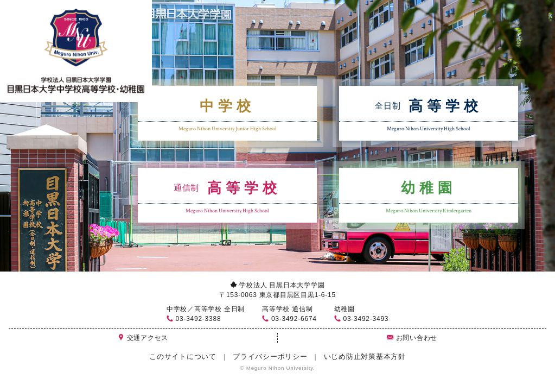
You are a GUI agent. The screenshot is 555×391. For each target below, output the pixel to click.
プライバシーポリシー (270, 356)
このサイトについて (182, 356)
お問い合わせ (412, 338)
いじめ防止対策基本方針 (365, 356)
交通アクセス (143, 338)
